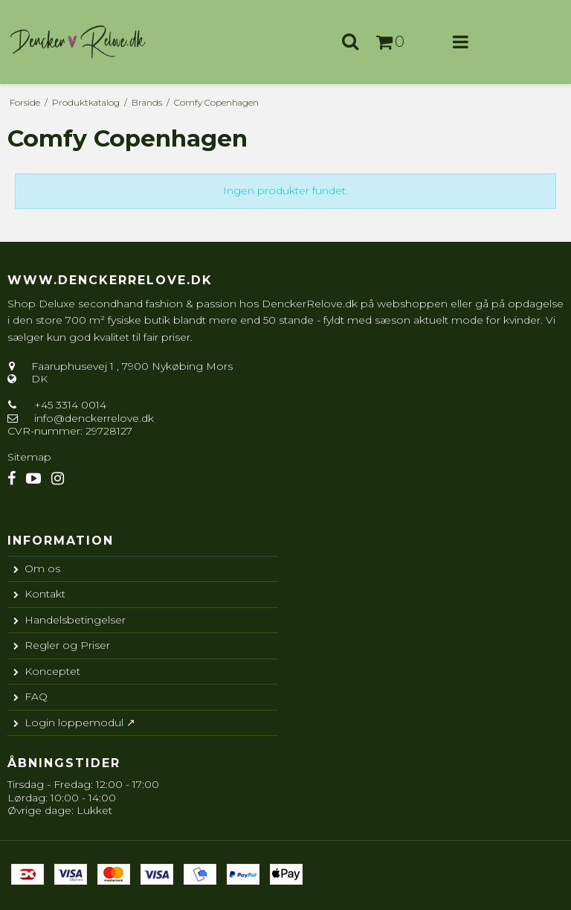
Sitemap (29, 457)
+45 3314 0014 (68, 404)
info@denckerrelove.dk (94, 418)
